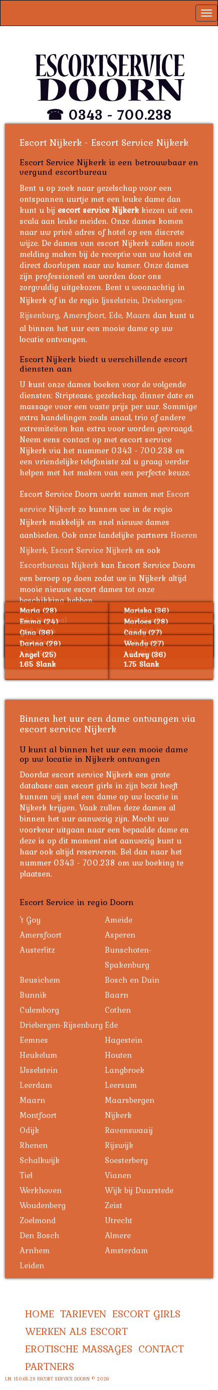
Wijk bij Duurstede (139, 1190)
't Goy (30, 920)
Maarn (138, 315)
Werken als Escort (76, 1331)
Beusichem (40, 980)
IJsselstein (39, 1070)
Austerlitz (37, 950)
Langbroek (124, 1070)
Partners (49, 1366)
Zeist (113, 1205)
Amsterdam (126, 1250)
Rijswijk (119, 1145)
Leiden (32, 1265)
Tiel (26, 1175)
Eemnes (34, 1040)
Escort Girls (146, 1313)
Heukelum (38, 1055)
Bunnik (33, 995)
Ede (115, 315)
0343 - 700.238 (120, 114)
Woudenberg (43, 1205)
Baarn (116, 995)
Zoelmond (38, 1220)
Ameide (118, 920)
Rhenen (34, 1145)
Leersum (121, 1085)
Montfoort (38, 1115)
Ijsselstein (119, 300)
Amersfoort (84, 315)
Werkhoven (41, 1190)
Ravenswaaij (129, 1130)
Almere (118, 1235)
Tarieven (83, 1313)
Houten (118, 1055)
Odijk (29, 1130)
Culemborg (39, 1010)
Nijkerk (118, 1115)
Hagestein (123, 1040)
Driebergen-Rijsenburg (61, 1025)
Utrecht (118, 1220)
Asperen (120, 935)
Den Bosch (39, 1235)
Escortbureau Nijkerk (59, 565)
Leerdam (36, 1085)
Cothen (118, 1010)
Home (39, 1313)
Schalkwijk (40, 1160)
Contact (161, 1348)
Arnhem (35, 1250)
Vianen (118, 1175)
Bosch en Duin (132, 980)
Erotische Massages (78, 1348)
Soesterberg (126, 1160)
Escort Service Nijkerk (92, 550)
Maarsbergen (129, 1100)
